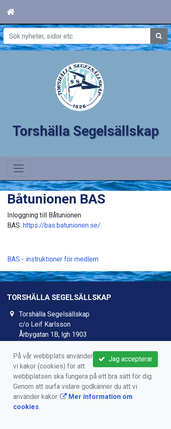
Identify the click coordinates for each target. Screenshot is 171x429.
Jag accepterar (125, 359)
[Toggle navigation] (18, 168)
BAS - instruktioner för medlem (52, 259)
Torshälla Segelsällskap (85, 131)
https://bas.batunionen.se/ (61, 225)
